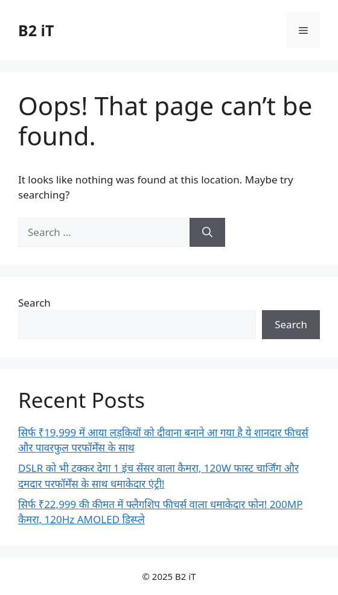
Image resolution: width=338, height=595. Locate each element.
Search (34, 303)
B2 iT (36, 30)
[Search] (207, 232)
